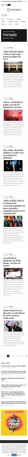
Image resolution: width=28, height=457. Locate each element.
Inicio (2, 19)
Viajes (16, 24)
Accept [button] (14, 455)
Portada (11, 47)
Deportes (3, 24)
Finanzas (18, 19)
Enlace (19, 455)
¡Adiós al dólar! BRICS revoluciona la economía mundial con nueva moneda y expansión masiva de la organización (14, 207)
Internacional (10, 19)
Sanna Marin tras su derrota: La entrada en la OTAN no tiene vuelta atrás (14, 314)
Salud (10, 24)
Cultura (3, 21)
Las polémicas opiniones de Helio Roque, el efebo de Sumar (12, 262)
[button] (2, 5)
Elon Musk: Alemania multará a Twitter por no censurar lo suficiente (13, 154)
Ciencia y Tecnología (13, 21)
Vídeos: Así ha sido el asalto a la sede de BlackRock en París (13, 105)
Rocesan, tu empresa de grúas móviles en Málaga (13, 366)
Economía (23, 21)
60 (26, 356)
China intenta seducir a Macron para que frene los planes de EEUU (13, 55)
